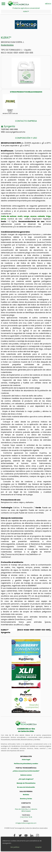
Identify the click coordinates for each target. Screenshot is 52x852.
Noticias (26, 795)
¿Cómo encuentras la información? (26, 771)
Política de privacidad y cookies (26, 764)
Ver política (14, 847)
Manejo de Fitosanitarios (26, 783)
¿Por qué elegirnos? (26, 779)
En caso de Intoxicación (26, 787)
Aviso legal (26, 759)
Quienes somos (26, 775)
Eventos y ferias (26, 799)
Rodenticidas (7, 45)
